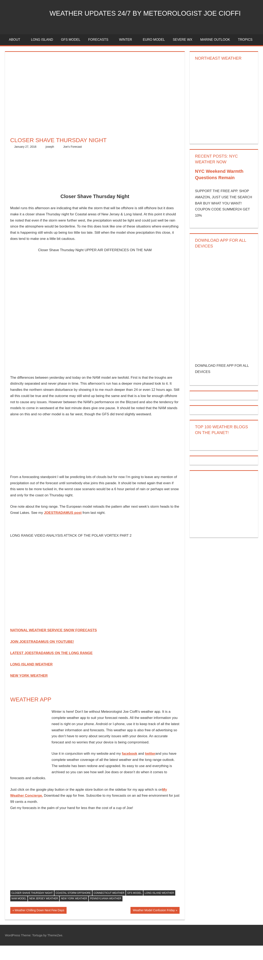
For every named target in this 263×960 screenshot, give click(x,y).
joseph (50, 161)
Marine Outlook (215, 54)
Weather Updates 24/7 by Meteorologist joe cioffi (110, 33)
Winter (127, 54)
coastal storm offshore (73, 907)
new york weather (74, 912)
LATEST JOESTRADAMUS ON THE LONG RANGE (51, 667)
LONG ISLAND (42, 54)
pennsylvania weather (105, 912)
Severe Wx (182, 54)
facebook (129, 768)
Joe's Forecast (72, 161)
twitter (150, 768)
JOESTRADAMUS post (63, 527)
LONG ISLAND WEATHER (31, 679)
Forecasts (100, 54)
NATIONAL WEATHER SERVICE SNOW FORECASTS (53, 645)
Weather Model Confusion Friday (154, 925)
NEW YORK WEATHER (29, 690)
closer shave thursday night (32, 907)
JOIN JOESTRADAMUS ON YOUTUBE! (42, 656)
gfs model (134, 907)
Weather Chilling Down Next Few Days (39, 925)
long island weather (159, 907)
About (17, 54)
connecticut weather (109, 907)
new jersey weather (43, 912)
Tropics (245, 54)
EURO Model (154, 54)
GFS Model (70, 54)
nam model (19, 912)
